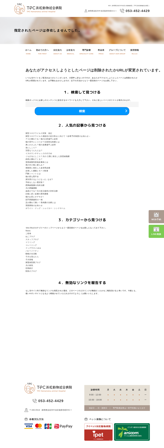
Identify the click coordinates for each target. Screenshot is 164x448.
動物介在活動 (31, 254)
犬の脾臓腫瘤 (31, 188)
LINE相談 (156, 231)
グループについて (117, 52)
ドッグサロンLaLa (33, 248)
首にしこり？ (31, 148)
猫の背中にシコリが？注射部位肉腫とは (43, 142)
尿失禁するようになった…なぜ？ (39, 180)
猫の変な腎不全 (32, 177)
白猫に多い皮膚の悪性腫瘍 (37, 194)
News (28, 231)
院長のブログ (31, 271)
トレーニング (31, 245)
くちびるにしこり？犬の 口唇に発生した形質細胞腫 (48, 157)
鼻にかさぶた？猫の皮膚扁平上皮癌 (41, 145)
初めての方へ (42, 52)
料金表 (101, 52)
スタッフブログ (32, 240)
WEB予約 (156, 216)
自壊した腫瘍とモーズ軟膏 (37, 171)
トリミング (30, 242)
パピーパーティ (32, 251)
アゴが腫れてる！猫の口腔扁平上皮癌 (42, 139)
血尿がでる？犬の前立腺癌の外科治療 (42, 191)
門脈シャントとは (33, 174)
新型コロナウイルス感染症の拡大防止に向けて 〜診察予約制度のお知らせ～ (58, 136)
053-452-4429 (51, 401)
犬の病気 (29, 266)
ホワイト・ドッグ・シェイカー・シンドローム (45, 208)
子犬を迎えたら (32, 257)
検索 (82, 111)
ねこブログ (30, 237)
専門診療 (86, 52)
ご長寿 (28, 234)
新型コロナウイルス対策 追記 (39, 133)
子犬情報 (29, 260)
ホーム (28, 52)
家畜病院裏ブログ (33, 263)
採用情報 (134, 52)
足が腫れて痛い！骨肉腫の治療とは (41, 203)
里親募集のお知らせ (34, 206)
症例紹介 (29, 268)
